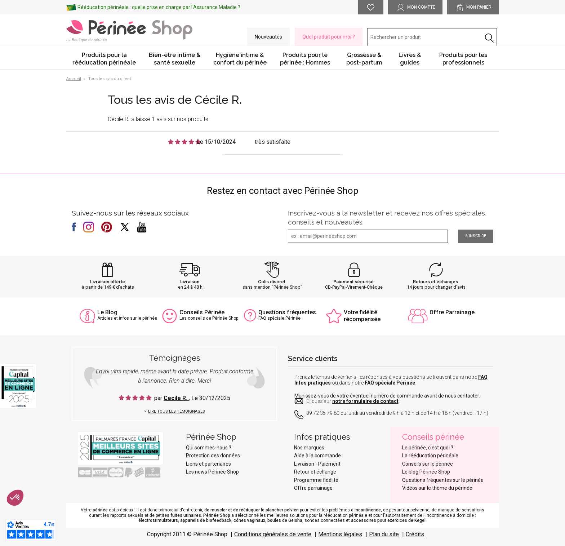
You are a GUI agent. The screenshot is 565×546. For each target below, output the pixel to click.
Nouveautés (268, 37)
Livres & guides (410, 59)
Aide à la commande (317, 455)
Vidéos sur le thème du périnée (437, 488)
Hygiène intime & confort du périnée (240, 59)
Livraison (189, 281)
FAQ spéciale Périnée (390, 383)
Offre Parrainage (452, 312)
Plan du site (384, 534)
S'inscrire (475, 236)
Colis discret (271, 281)
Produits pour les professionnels (463, 59)
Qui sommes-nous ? (208, 447)
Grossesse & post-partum (364, 59)
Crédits (415, 534)
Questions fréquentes (287, 312)
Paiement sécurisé (353, 281)
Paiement (329, 464)
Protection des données (213, 455)
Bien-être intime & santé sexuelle (174, 59)
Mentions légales (340, 534)
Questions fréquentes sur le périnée (443, 480)
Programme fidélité (316, 480)
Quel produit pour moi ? (328, 37)
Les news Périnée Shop (212, 472)
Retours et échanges (435, 281)
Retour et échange (315, 472)
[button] (15, 497)
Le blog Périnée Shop (426, 472)
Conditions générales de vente (272, 534)
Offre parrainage (313, 488)
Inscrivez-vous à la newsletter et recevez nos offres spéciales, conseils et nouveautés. (387, 217)
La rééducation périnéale (430, 455)
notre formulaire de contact (365, 401)
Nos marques (309, 447)
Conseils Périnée (201, 312)
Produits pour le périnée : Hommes (305, 59)
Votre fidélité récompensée (362, 316)
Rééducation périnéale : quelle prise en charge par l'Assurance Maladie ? (158, 7)
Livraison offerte (107, 281)
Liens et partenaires (208, 464)
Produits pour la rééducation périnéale (104, 59)
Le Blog (107, 312)
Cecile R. (176, 398)
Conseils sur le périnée (427, 464)
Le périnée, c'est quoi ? (427, 447)
